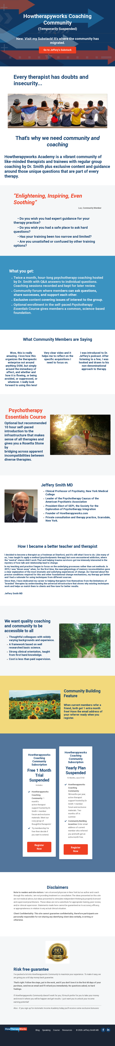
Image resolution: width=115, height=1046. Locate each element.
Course (56, 1040)
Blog (38, 1040)
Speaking (46, 1040)
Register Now (39, 855)
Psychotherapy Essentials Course (26, 417)
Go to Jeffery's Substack (57, 50)
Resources (67, 1040)
